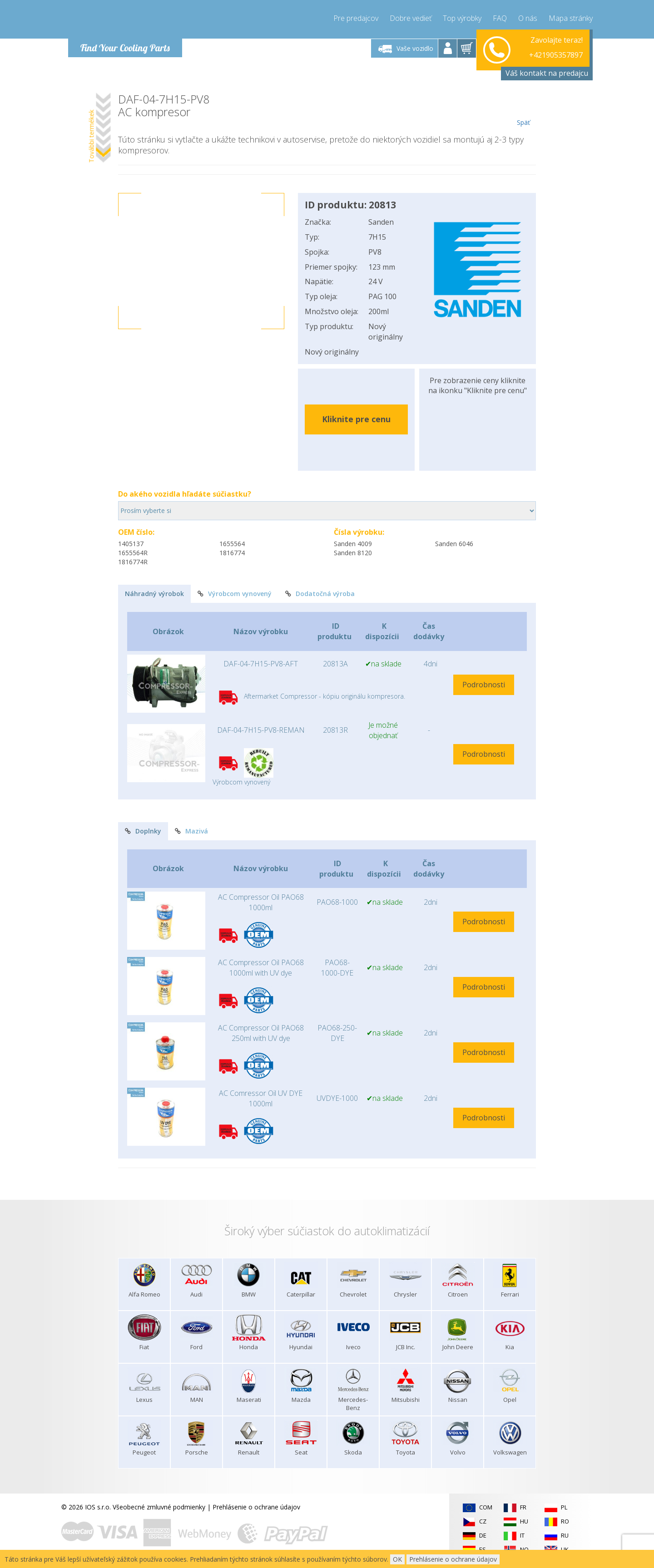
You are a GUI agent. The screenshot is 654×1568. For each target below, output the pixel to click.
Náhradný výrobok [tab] (154, 593)
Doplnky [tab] (143, 831)
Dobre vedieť (410, 18)
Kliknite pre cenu (356, 419)
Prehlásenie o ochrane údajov (256, 1507)
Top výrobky (462, 18)
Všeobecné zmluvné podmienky (159, 1507)
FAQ (500, 18)
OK (397, 1559)
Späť (523, 110)
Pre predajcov (355, 18)
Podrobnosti (483, 685)
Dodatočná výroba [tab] (320, 593)
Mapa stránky (571, 18)
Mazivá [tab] (191, 831)
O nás (527, 18)
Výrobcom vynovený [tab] (235, 593)
